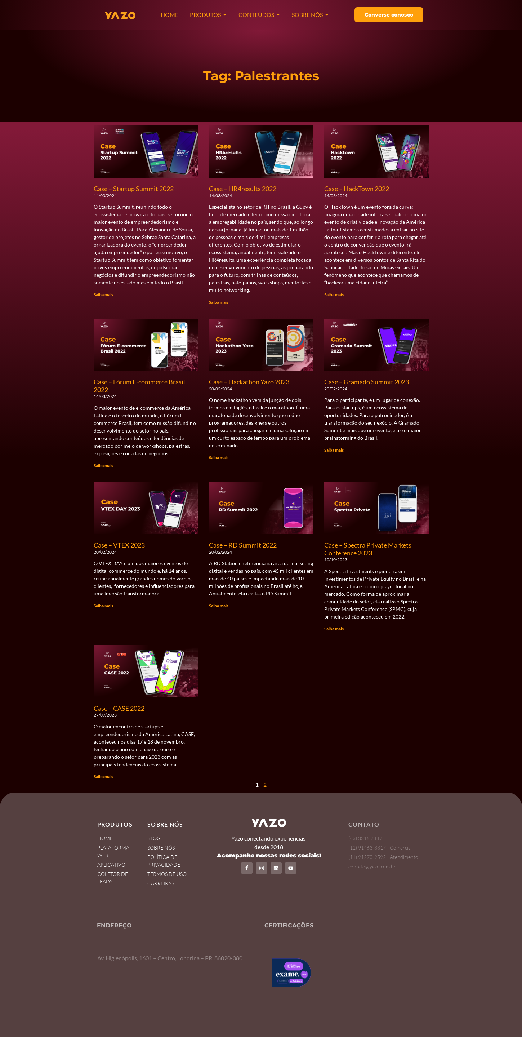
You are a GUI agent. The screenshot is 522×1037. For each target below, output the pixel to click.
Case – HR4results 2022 (242, 188)
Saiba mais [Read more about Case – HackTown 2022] (334, 294)
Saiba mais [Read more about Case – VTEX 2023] (103, 605)
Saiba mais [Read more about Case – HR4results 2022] (218, 302)
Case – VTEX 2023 (119, 545)
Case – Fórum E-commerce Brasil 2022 (139, 386)
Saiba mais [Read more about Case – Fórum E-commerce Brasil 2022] (103, 465)
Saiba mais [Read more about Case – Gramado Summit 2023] (334, 450)
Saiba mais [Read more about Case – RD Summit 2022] (218, 605)
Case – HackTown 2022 (356, 188)
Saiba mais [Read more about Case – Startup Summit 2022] (103, 294)
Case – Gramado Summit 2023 (366, 382)
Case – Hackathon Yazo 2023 (249, 382)
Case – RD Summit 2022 (243, 545)
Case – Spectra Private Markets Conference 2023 (367, 549)
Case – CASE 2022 (119, 708)
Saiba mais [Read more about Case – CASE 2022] (103, 776)
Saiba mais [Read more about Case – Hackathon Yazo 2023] (218, 457)
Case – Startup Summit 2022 (134, 188)
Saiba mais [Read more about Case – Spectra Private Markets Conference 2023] (334, 628)
